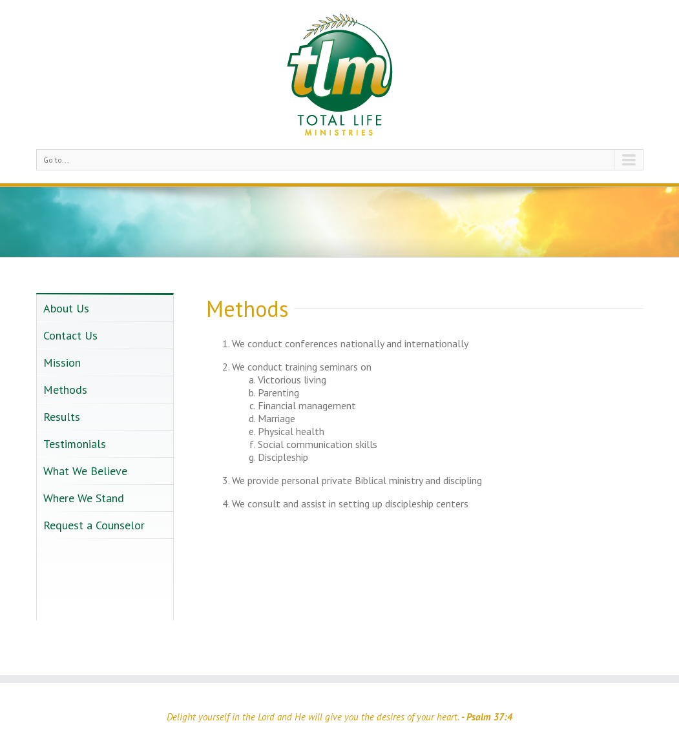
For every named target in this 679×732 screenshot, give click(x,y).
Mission (62, 362)
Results (61, 416)
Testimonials (74, 443)
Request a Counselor (94, 525)
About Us (66, 308)
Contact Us (70, 335)
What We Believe (85, 470)
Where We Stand (83, 498)
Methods (65, 389)
